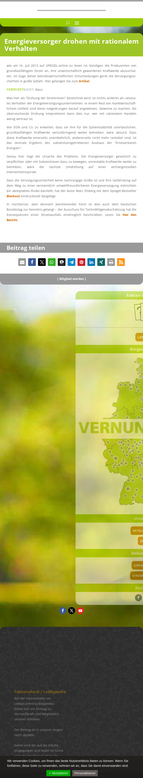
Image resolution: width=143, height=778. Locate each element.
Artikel (84, 81)
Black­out (13, 196)
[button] (22, 262)
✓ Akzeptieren (58, 773)
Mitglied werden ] (72, 279)
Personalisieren (85, 773)
